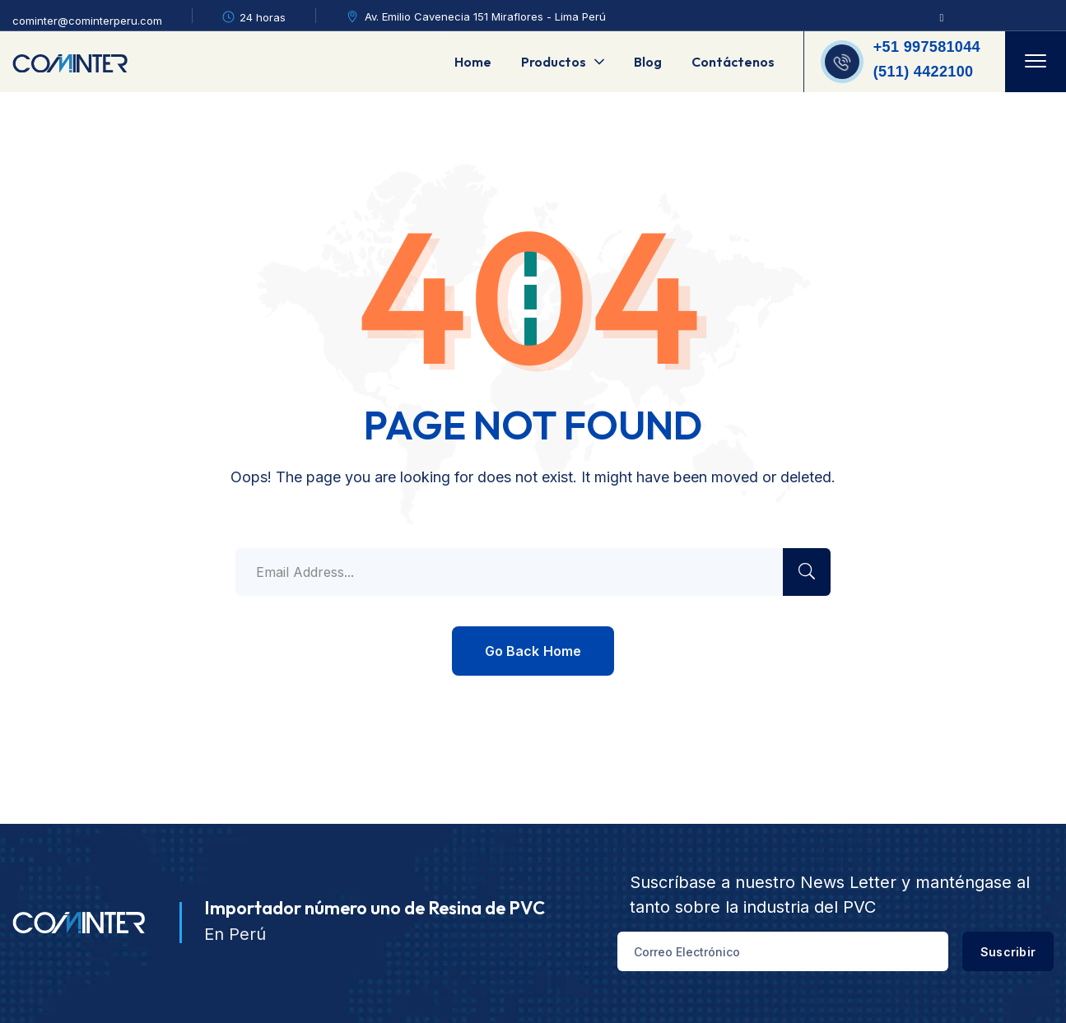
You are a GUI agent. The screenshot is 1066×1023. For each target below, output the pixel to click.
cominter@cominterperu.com (87, 20)
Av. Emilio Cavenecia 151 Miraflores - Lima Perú (485, 16)
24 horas (263, 17)
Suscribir (989, 952)
